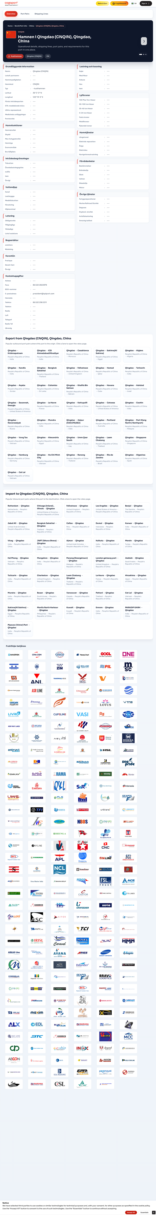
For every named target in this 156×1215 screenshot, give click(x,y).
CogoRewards (119, 3)
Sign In (146, 3)
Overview (11, 14)
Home (10, 26)
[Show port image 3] (145, 54)
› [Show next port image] (144, 41)
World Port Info (21, 26)
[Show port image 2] (143, 54)
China (31, 26)
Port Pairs (25, 14)
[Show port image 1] (140, 54)
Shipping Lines (41, 14)
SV (134, 3)
